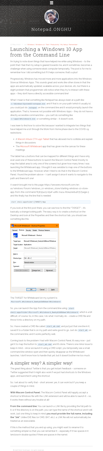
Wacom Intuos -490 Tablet (33, 139)
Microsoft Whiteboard (31, 146)
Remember (73, 45)
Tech (47, 45)
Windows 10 (40, 45)
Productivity (55, 45)
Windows (30, 45)
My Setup (64, 45)
